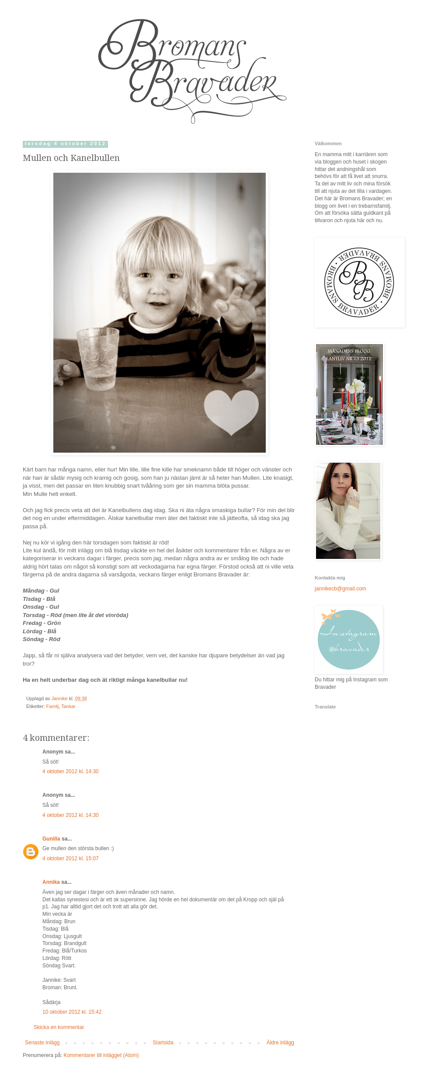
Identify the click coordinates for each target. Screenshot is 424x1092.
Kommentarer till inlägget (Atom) (101, 1055)
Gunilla (51, 839)
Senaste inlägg (42, 1043)
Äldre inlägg (280, 1043)
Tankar (68, 706)
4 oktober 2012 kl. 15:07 (70, 858)
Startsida (163, 1043)
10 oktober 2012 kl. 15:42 (71, 1012)
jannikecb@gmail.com (340, 589)
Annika (51, 882)
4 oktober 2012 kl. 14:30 (70, 771)
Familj (52, 706)
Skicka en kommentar (59, 1027)
